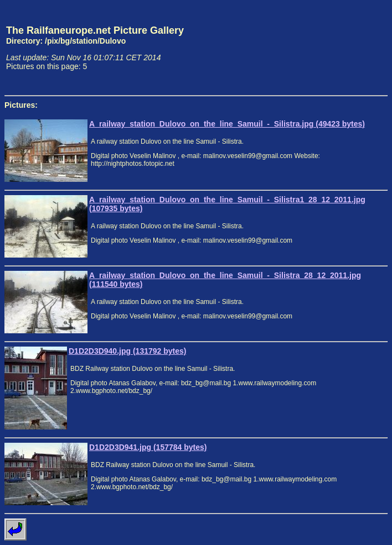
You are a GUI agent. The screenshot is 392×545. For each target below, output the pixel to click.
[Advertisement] (336, 47)
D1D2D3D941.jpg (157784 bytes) (148, 447)
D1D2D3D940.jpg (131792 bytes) (127, 351)
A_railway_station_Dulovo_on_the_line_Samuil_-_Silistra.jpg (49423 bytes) (227, 123)
